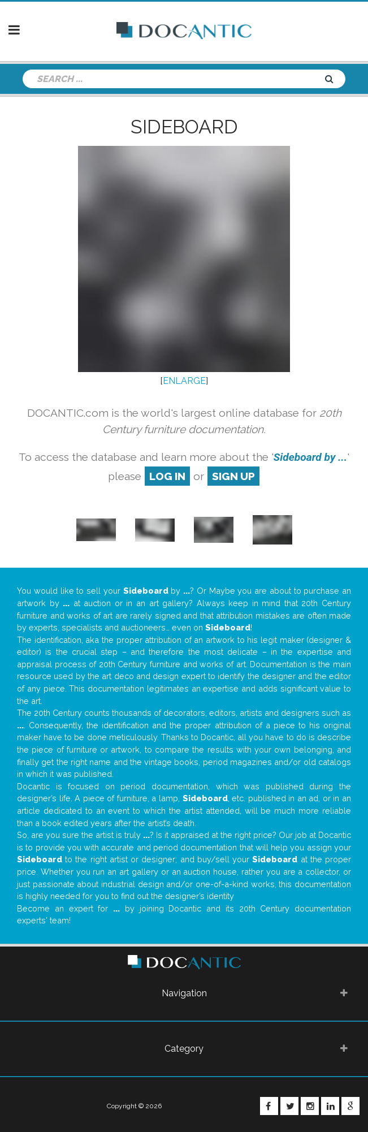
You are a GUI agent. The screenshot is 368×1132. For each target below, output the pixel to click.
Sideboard (184, 126)
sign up (233, 476)
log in (167, 476)
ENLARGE (184, 380)
